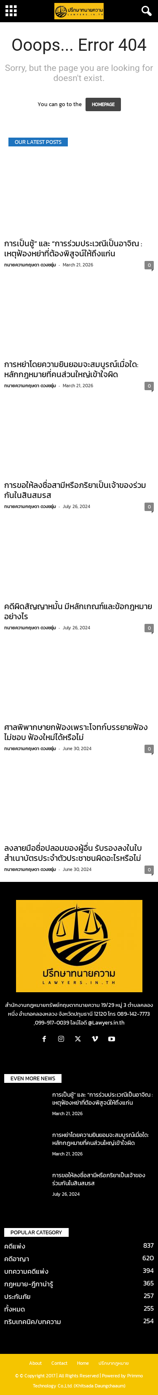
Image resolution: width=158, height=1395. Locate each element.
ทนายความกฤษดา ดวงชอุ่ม (30, 264)
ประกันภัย (17, 1296)
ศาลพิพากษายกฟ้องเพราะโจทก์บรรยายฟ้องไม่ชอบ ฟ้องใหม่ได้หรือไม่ (76, 732)
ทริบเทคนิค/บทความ (32, 1322)
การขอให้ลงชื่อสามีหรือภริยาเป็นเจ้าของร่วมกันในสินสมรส (75, 490)
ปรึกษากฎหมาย (114, 1363)
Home (83, 1363)
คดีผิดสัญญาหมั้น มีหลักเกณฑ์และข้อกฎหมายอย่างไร (78, 611)
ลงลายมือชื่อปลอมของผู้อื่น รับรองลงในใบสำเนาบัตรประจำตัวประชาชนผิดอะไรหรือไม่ (73, 853)
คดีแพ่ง (14, 1246)
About (35, 1363)
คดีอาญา (16, 1259)
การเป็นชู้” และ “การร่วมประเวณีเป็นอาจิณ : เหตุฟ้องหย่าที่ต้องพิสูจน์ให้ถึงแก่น (73, 248)
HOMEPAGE (103, 104)
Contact (59, 1363)
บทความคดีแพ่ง (26, 1271)
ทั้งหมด (14, 1309)
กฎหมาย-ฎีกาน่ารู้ (28, 1284)
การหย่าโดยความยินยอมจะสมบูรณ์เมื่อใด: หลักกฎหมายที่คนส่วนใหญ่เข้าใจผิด (71, 369)
